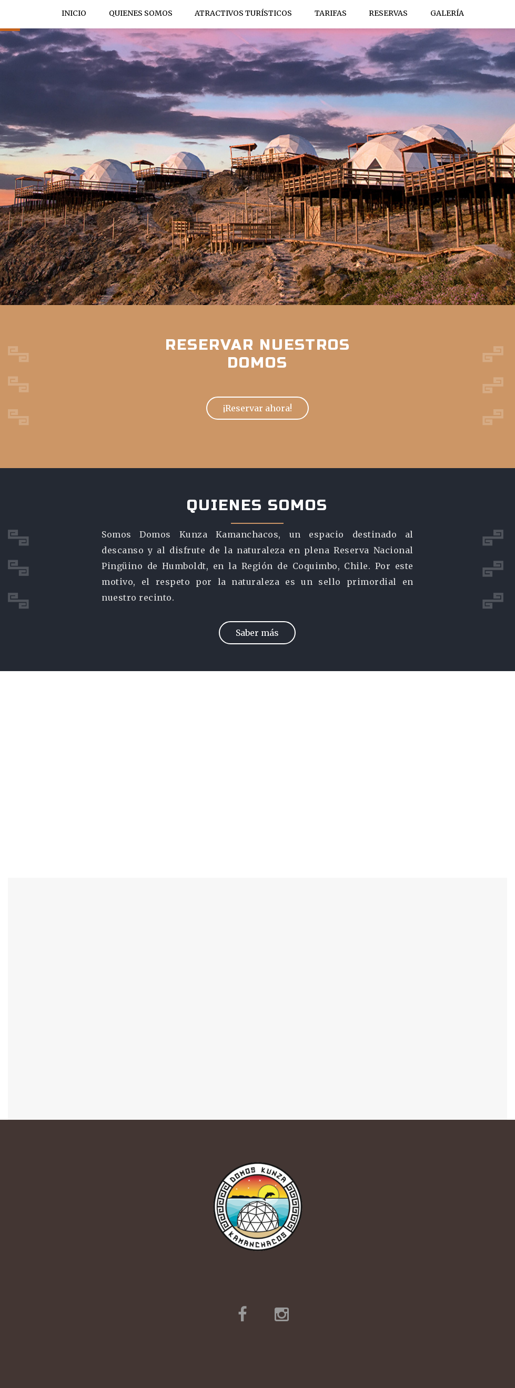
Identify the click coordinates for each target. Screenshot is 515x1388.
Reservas (388, 13)
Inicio (74, 13)
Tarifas (331, 13)
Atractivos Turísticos (243, 15)
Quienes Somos (141, 13)
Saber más (257, 632)
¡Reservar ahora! (257, 408)
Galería (447, 13)
